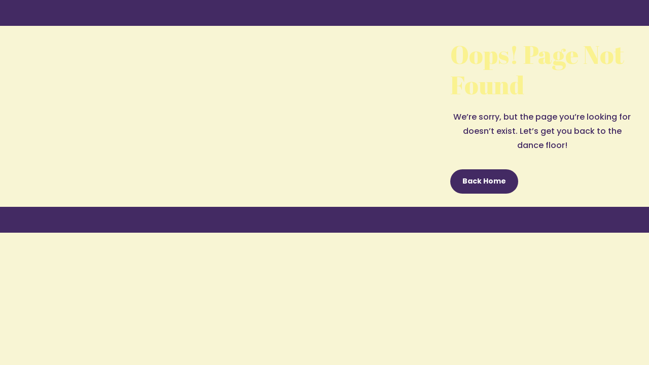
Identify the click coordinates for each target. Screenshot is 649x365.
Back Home (484, 181)
